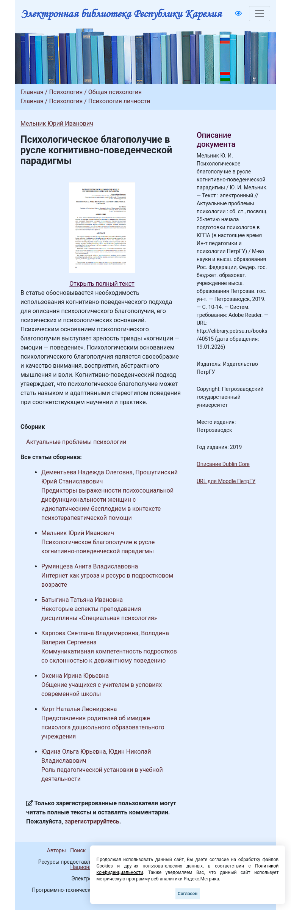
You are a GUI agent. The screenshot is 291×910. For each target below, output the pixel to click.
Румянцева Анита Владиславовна (89, 566)
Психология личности (119, 101)
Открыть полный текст (102, 283)
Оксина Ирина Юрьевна (75, 675)
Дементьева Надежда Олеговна (87, 472)
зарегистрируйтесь (92, 821)
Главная (32, 92)
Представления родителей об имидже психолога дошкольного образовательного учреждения (102, 727)
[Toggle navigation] (259, 13)
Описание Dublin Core (223, 464)
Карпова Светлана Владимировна (89, 633)
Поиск (78, 850)
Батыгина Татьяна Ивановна (82, 599)
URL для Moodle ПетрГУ (226, 481)
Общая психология (115, 92)
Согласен (187, 893)
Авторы (56, 850)
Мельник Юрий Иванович (56, 123)
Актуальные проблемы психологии (76, 442)
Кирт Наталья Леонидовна (79, 709)
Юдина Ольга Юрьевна (73, 751)
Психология (66, 92)
